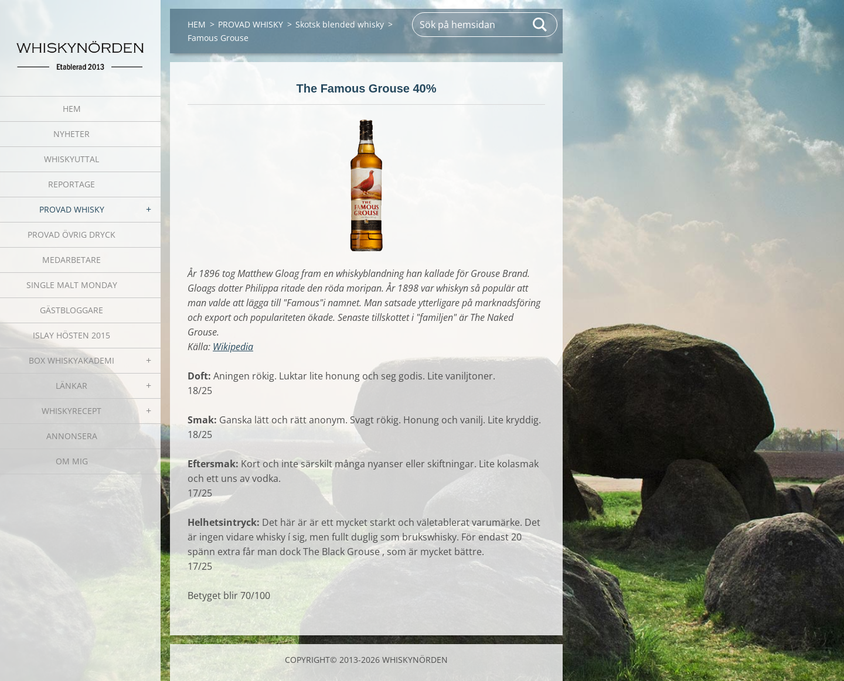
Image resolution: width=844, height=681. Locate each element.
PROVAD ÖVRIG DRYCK (71, 234)
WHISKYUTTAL (71, 159)
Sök (540, 24)
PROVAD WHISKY (71, 209)
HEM (72, 108)
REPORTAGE (71, 184)
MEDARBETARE (71, 259)
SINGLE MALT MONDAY (71, 284)
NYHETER (71, 133)
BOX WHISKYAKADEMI (71, 360)
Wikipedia (233, 346)
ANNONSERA (71, 436)
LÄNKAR (71, 385)
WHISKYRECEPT (71, 410)
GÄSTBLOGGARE (71, 310)
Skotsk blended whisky (339, 24)
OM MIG (72, 461)
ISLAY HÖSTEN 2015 (71, 335)
